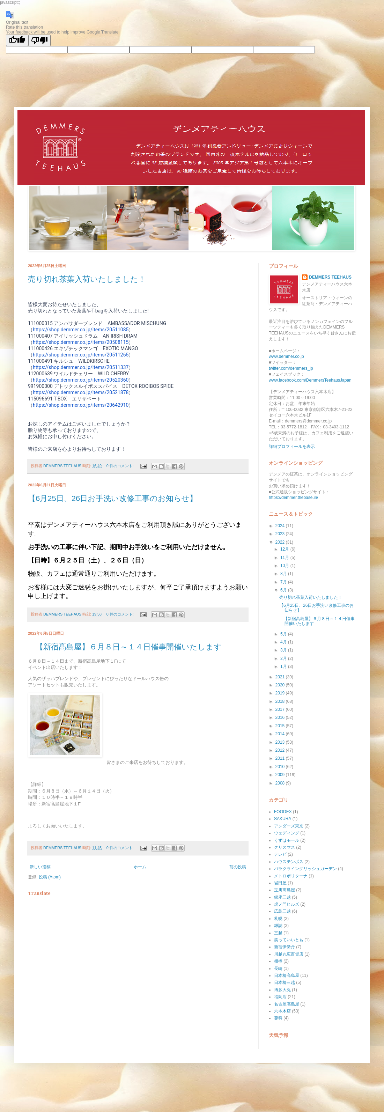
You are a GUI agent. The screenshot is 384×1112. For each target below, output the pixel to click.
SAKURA (282, 818)
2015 (280, 725)
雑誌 (278, 925)
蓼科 (278, 1018)
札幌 (278, 918)
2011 (280, 758)
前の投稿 (237, 866)
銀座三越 (282, 897)
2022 (280, 542)
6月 (284, 590)
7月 (284, 582)
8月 (284, 573)
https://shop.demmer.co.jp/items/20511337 (80, 367)
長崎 (278, 968)
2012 (280, 750)
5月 (284, 634)
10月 (285, 565)
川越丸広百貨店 (288, 954)
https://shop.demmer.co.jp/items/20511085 (80, 329)
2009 (280, 774)
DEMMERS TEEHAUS (330, 277)
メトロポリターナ (291, 876)
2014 (280, 733)
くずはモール (286, 840)
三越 (278, 932)
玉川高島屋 (284, 890)
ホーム (140, 866)
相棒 (278, 961)
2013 (280, 742)
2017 (280, 709)
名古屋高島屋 (286, 1004)
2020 (280, 685)
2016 (280, 717)
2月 (284, 658)
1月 (284, 666)
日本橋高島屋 (286, 975)
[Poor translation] (39, 40)
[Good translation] (17, 40)
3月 (284, 650)
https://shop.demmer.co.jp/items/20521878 (80, 392)
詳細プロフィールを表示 (292, 446)
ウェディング (286, 833)
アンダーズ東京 (288, 826)
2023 (280, 533)
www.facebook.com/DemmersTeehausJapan (310, 380)
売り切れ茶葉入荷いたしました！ (87, 279)
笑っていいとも (288, 939)
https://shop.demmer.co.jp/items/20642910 (80, 405)
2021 (280, 677)
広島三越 (282, 911)
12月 (285, 549)
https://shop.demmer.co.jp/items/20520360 (80, 380)
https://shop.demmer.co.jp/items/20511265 (80, 355)
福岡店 (280, 996)
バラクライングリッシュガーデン (305, 868)
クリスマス (284, 847)
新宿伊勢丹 (284, 946)
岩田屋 (280, 883)
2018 (280, 701)
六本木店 (282, 1011)
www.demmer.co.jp (286, 356)
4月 (284, 642)
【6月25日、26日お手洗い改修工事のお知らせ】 (112, 498)
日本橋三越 (284, 982)
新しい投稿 (40, 866)
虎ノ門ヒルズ (286, 904)
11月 (285, 557)
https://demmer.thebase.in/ (293, 497)
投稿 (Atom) (50, 877)
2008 (280, 783)
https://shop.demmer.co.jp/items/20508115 (80, 342)
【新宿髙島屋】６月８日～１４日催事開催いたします (125, 646)
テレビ (280, 854)
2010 (280, 766)
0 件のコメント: (120, 466)
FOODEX (283, 811)
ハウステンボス (288, 861)
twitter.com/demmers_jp (291, 368)
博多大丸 (282, 989)
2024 (280, 525)
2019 (280, 693)
